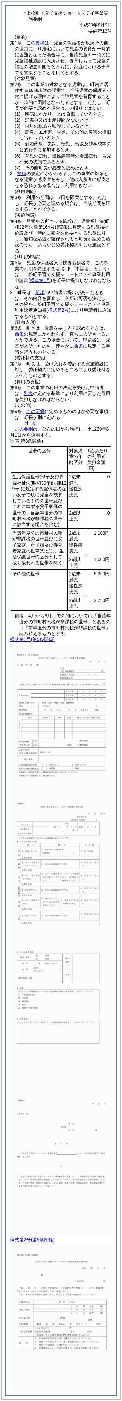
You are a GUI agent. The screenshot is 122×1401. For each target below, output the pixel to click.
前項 (21, 173)
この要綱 (35, 42)
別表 (28, 393)
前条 (19, 334)
